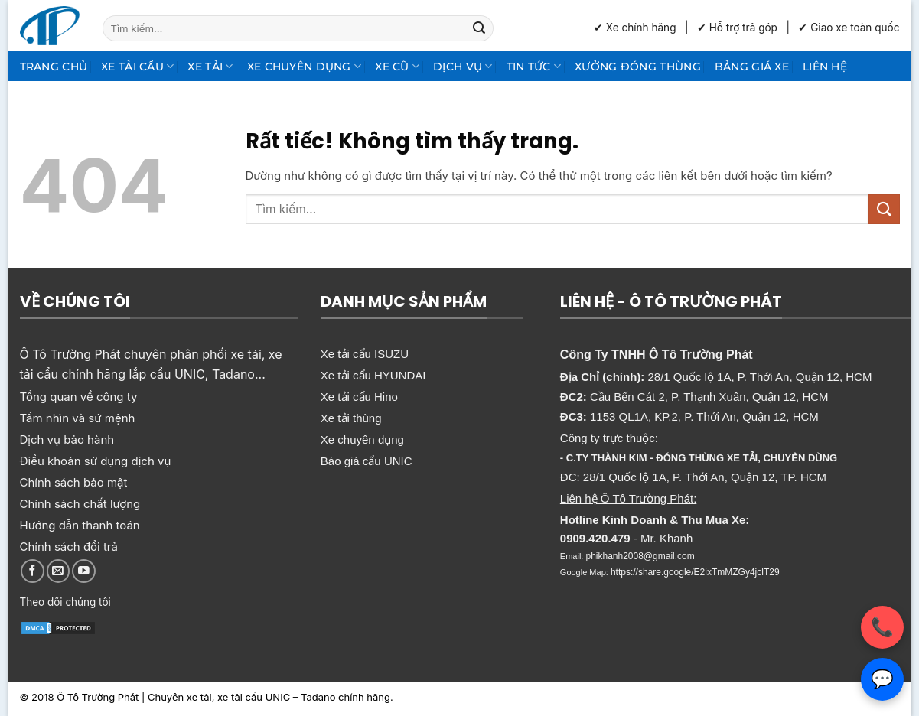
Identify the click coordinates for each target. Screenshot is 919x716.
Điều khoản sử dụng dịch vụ (95, 461)
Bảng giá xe (752, 66)
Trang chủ (54, 66)
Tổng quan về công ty (79, 396)
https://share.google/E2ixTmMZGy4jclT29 (695, 572)
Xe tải (210, 66)
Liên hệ (825, 66)
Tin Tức (534, 66)
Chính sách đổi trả (69, 546)
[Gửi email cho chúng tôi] (58, 571)
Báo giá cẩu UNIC (366, 460)
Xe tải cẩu (137, 66)
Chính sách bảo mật (74, 482)
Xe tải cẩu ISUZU (365, 353)
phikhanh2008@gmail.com (639, 556)
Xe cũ (397, 66)
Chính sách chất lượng (80, 503)
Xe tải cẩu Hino (359, 396)
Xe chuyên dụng (304, 66)
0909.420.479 (595, 538)
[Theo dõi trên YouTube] (84, 571)
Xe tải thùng (351, 418)
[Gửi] (479, 28)
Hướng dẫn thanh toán (80, 525)
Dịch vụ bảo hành (67, 439)
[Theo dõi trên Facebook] (32, 571)
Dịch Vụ (463, 66)
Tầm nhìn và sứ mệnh (77, 418)
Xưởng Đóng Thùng (638, 66)
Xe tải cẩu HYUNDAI (373, 375)
